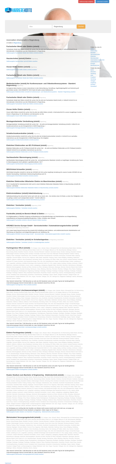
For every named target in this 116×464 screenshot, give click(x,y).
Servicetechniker (95, 54)
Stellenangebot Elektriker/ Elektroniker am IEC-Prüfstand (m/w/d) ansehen (27, 152)
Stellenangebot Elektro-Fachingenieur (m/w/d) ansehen (21, 369)
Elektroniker (94, 51)
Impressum (8, 463)
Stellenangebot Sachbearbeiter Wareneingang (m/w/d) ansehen (24, 164)
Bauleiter (93, 52)
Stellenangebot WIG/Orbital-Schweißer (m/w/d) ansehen (22, 176)
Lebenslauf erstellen (102, 1)
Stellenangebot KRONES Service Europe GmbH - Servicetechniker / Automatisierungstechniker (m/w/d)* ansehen (38, 234)
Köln (92, 75)
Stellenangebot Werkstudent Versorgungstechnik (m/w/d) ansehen (25, 454)
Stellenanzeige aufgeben (86, 1)
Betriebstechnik (95, 65)
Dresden (93, 84)
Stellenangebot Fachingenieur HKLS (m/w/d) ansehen (21, 284)
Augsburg (93, 82)
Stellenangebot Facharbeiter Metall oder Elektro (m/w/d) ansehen (24, 53)
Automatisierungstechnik (97, 60)
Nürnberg (93, 79)
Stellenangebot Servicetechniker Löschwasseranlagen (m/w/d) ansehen (26, 327)
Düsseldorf (94, 86)
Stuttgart (93, 81)
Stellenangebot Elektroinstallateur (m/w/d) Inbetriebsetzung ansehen (25, 199)
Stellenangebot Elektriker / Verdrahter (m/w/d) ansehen (21, 208)
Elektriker (93, 56)
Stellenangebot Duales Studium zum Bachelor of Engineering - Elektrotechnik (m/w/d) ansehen (33, 412)
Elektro (93, 49)
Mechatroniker (95, 58)
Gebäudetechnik (95, 61)
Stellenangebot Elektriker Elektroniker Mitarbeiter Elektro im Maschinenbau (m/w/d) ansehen (32, 187)
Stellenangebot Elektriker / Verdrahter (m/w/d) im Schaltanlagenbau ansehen (28, 242)
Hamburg (93, 73)
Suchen (81, 26)
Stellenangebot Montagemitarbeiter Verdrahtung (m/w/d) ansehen (24, 128)
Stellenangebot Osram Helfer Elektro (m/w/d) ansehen (21, 69)
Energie (93, 63)
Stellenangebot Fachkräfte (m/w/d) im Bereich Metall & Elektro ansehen (26, 220)
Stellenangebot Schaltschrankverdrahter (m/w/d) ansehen (22, 140)
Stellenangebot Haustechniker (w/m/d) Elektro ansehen (21, 61)
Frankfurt (93, 77)
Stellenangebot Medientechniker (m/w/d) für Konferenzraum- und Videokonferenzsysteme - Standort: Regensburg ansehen (40, 92)
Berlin (92, 70)
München (93, 71)
